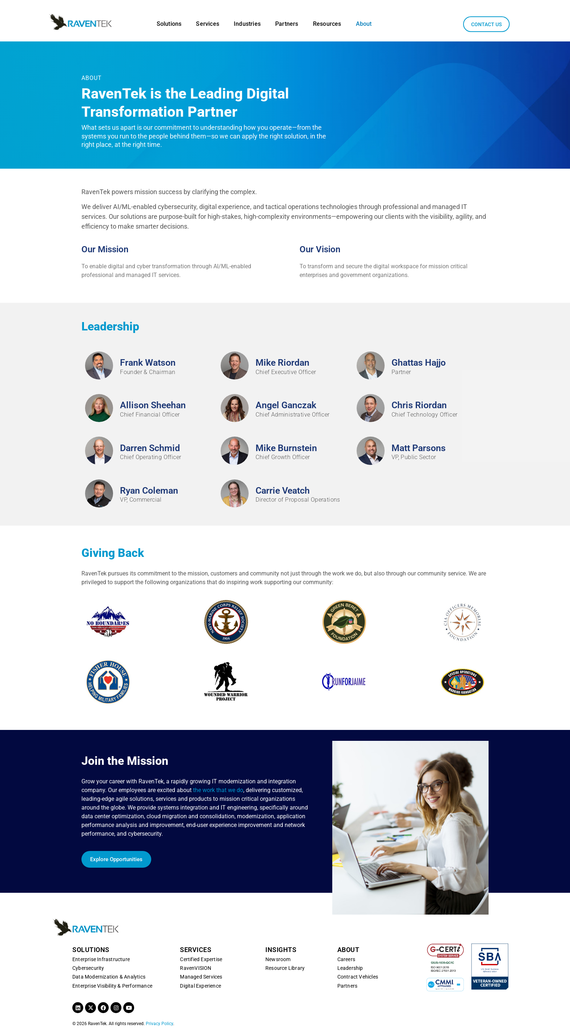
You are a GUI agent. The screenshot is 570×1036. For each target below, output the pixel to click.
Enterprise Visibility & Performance (112, 986)
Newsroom (278, 959)
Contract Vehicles (357, 977)
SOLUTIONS (90, 949)
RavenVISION (195, 968)
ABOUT (348, 949)
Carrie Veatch (283, 490)
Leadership (350, 968)
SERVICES (195, 949)
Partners (286, 23)
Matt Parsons (419, 448)
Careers (346, 959)
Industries (247, 23)
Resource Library (285, 968)
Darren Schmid (150, 448)
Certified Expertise (201, 959)
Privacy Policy (159, 1023)
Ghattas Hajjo (419, 362)
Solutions (169, 23)
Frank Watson (148, 362)
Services (207, 23)
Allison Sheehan (153, 405)
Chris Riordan (419, 405)
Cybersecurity (88, 968)
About (364, 23)
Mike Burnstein (286, 448)
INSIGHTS (280, 949)
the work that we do (218, 790)
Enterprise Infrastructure (101, 959)
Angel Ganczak (286, 405)
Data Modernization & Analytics (108, 977)
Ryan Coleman (149, 490)
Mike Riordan (282, 362)
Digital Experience (200, 986)
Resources (327, 23)
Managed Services (201, 977)
